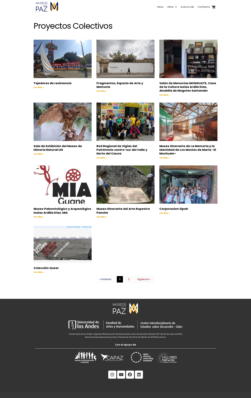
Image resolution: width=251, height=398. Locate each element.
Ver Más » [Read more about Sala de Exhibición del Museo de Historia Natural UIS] (39, 154)
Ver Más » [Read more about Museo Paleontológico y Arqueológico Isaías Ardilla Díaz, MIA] (39, 216)
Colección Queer (46, 268)
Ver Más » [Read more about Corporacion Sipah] (164, 213)
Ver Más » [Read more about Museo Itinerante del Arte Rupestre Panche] (101, 216)
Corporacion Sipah (173, 209)
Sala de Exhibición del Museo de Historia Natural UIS (58, 148)
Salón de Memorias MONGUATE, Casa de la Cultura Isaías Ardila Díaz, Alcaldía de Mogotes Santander (187, 87)
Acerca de (187, 7)
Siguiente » (144, 279)
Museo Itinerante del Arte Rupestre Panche (123, 210)
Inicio (160, 7)
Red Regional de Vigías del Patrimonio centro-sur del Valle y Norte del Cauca (121, 150)
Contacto (204, 7)
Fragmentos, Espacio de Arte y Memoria (119, 85)
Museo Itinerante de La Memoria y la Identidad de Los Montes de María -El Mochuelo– (187, 150)
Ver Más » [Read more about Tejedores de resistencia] (39, 87)
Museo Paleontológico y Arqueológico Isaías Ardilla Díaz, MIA (62, 210)
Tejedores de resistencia (52, 83)
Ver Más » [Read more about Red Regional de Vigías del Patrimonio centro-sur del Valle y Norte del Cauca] (101, 157)
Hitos (172, 7)
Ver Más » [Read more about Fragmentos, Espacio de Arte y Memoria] (101, 91)
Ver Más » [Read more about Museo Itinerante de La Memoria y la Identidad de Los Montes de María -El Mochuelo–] (164, 157)
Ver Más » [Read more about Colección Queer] (39, 272)
